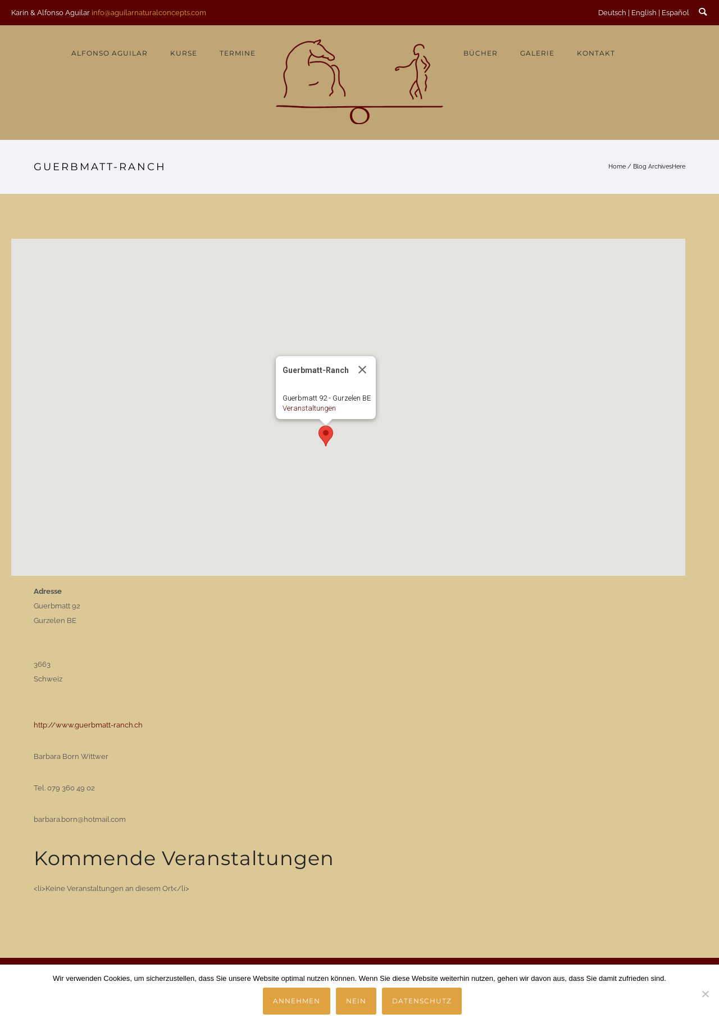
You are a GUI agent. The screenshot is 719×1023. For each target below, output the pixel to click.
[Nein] (705, 993)
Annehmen (296, 1001)
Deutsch (612, 12)
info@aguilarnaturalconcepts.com (149, 12)
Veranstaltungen (309, 408)
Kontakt (596, 53)
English (644, 12)
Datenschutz (422, 1001)
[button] (325, 436)
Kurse (183, 53)
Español (675, 12)
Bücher (480, 53)
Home (617, 166)
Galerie (537, 53)
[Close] (362, 369)
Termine (238, 53)
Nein (356, 1001)
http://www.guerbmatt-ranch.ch (88, 725)
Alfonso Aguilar (109, 53)
